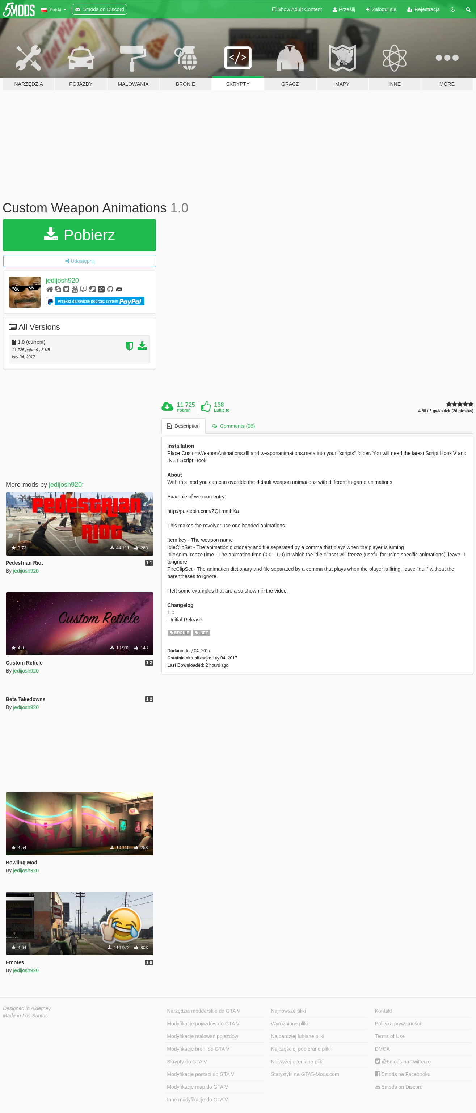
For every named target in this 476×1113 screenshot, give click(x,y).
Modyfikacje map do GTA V (197, 1087)
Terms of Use (390, 1036)
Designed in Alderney (27, 1008)
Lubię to (221, 410)
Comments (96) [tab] (233, 426)
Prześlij (344, 9)
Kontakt (383, 1011)
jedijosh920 (62, 280)
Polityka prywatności (398, 1023)
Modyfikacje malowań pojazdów (202, 1036)
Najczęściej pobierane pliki (301, 1049)
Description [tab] (183, 426)
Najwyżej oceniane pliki (297, 1061)
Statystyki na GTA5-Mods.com (305, 1074)
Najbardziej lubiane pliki (297, 1036)
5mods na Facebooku (403, 1074)
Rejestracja (423, 9)
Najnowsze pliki (288, 1011)
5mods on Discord (399, 1087)
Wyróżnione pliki (289, 1023)
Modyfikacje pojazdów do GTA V (203, 1023)
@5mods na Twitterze (403, 1061)
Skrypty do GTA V (187, 1061)
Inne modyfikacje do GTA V (197, 1100)
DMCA (382, 1049)
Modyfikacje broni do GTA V (198, 1049)
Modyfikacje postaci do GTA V (200, 1074)
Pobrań (184, 410)
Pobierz (79, 235)
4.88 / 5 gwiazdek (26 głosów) (445, 411)
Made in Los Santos (25, 1016)
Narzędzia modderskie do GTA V (203, 1011)
